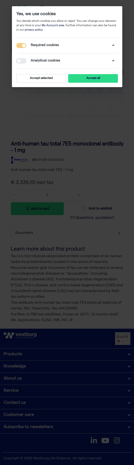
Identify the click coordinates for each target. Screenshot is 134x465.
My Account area (53, 25)
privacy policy (34, 30)
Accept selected (41, 78)
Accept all (93, 78)
